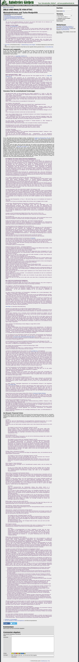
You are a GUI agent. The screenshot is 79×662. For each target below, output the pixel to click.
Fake (36, 139)
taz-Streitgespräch (14, 26)
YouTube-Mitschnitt (49, 46)
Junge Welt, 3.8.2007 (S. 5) (21, 56)
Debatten (35, 5)
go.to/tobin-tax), (34, 351)
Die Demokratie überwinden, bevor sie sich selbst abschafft (65, 28)
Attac (9, 7)
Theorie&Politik (29, 5)
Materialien (51, 5)
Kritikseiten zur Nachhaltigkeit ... (11, 619)
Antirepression (11, 5)
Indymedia (33, 238)
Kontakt (42, 660)
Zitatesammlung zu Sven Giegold (28, 44)
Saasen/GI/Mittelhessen (43, 5)
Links (5, 19)
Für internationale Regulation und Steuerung (13, 17)
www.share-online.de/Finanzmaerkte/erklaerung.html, (24, 336)
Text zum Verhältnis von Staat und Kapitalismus (14, 620)
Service (56, 5)
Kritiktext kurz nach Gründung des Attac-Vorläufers (14, 18)
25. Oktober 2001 (12, 384)
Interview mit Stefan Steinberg (39, 393)
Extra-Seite (7, 44)
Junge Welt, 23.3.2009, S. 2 (23, 146)
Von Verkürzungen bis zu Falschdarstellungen (13, 16)
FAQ (49, 660)
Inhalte (12, 7)
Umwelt (23, 5)
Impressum (45, 660)
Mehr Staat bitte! (7, 15)
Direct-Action (4, 5)
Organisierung (18, 5)
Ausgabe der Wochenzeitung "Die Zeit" (42, 138)
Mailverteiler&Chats (65, 29)
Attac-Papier (8, 306)
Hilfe (64, 11)
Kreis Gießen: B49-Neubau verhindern (64, 26)
